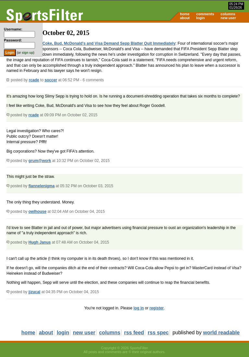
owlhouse (37, 211)
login (200, 18)
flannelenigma (42, 186)
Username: (13, 29)
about (185, 18)
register (156, 308)
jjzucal (35, 292)
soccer (50, 80)
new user (228, 18)
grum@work (40, 160)
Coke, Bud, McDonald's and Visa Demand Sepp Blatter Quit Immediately (108, 43)
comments (205, 14)
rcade (34, 80)
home (184, 14)
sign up (27, 52)
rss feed (134, 332)
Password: (13, 40)
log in (139, 308)
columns (227, 14)
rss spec (158, 332)
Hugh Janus (40, 242)
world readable (221, 332)
